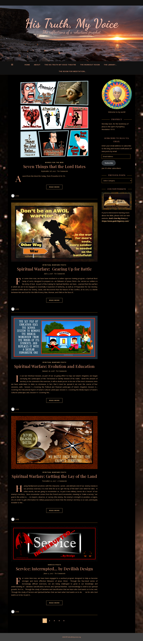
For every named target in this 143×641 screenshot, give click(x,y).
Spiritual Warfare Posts (54, 265)
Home (27, 64)
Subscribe (109, 163)
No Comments (62, 171)
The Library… (110, 64)
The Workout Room (90, 64)
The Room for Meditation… (72, 71)
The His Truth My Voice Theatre (60, 64)
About (37, 64)
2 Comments (62, 481)
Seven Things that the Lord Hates (54, 166)
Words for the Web (54, 162)
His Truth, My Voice (71, 23)
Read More (54, 187)
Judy (17, 196)
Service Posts (54, 565)
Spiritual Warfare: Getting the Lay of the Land (54, 476)
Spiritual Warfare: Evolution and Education (54, 366)
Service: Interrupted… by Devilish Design (54, 568)
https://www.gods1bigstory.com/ (115, 221)
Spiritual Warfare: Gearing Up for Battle (54, 268)
